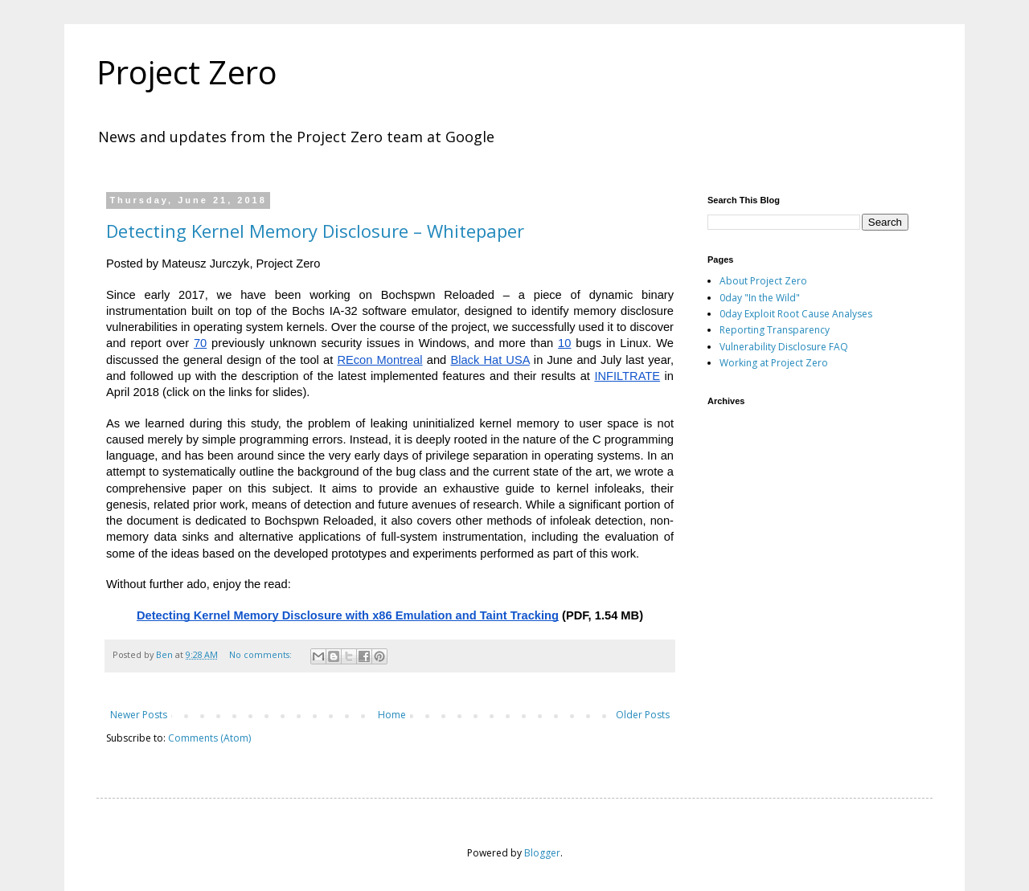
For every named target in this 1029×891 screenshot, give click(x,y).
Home (392, 714)
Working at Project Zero (773, 363)
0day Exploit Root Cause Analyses (795, 314)
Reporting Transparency (774, 330)
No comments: (261, 654)
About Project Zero (763, 281)
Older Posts (643, 714)
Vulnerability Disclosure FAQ (783, 347)
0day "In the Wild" (759, 297)
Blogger (542, 853)
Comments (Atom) (209, 738)
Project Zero (186, 72)
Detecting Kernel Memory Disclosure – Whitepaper (315, 231)
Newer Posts (138, 714)
